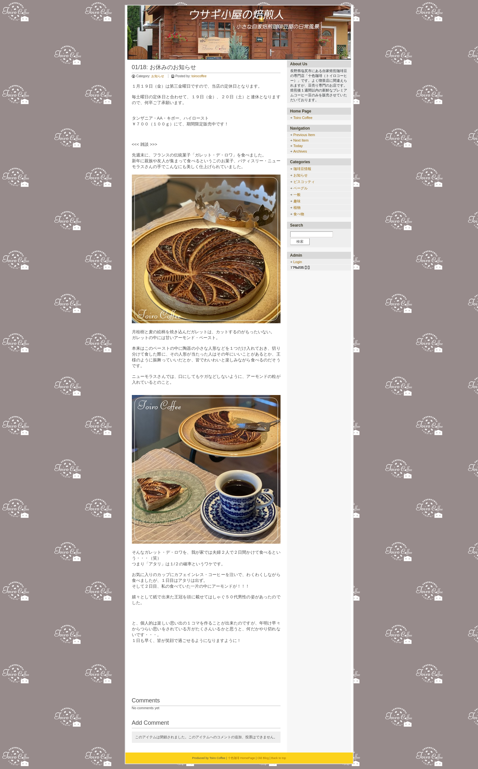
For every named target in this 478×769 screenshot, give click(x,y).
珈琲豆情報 (302, 169)
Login (297, 262)
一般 (297, 195)
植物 (297, 207)
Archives (300, 151)
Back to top (278, 758)
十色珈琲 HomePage (241, 758)
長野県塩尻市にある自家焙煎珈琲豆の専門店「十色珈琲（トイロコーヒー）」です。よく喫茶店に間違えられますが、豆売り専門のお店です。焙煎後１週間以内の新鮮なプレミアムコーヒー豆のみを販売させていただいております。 (318, 85)
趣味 (297, 201)
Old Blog (263, 758)
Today (298, 146)
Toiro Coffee (303, 118)
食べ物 (298, 214)
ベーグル (300, 188)
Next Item (301, 140)
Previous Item (304, 135)
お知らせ (157, 76)
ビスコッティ (304, 182)
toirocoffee (199, 76)
